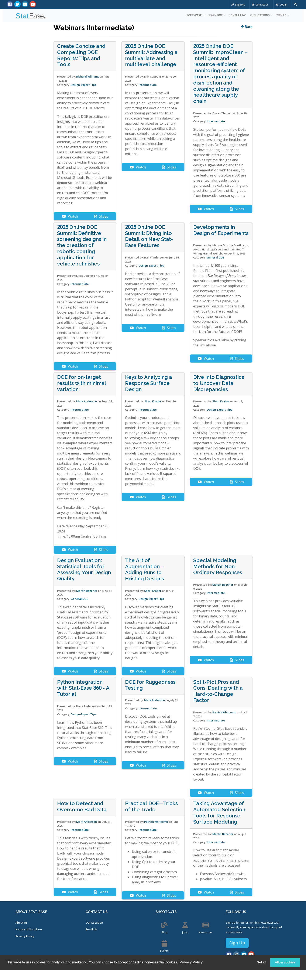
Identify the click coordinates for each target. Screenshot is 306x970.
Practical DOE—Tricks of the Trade (151, 806)
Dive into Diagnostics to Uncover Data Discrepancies (218, 383)
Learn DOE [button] (215, 15)
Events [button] (281, 15)
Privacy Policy (25, 936)
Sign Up (237, 943)
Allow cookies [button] (285, 962)
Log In (281, 4)
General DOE (215, 257)
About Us (21, 922)
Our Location (94, 922)
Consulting (237, 15)
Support (238, 4)
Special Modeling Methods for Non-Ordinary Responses (217, 566)
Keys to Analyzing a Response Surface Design (148, 383)
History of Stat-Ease (29, 929)
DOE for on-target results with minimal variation (81, 383)
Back (246, 26)
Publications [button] (260, 15)
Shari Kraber (152, 401)
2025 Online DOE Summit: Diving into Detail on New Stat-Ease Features (149, 236)
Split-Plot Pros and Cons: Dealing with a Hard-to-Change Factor (218, 691)
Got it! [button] (261, 962)
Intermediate (148, 85)
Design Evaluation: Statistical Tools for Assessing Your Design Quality (84, 569)
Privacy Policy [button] (191, 962)
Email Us (91, 929)
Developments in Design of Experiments (220, 230)
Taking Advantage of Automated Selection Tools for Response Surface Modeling (219, 812)
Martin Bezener (86, 591)
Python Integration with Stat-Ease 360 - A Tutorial (83, 688)
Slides (101, 216)
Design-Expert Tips (83, 85)
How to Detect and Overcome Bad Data (82, 806)
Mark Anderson (86, 401)
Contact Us (260, 4)
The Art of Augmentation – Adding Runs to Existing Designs (144, 569)
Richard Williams (87, 76)
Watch (70, 216)
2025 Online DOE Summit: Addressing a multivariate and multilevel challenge (151, 55)
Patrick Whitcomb (224, 712)
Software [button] (194, 15)
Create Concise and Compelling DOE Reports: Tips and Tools (81, 55)
